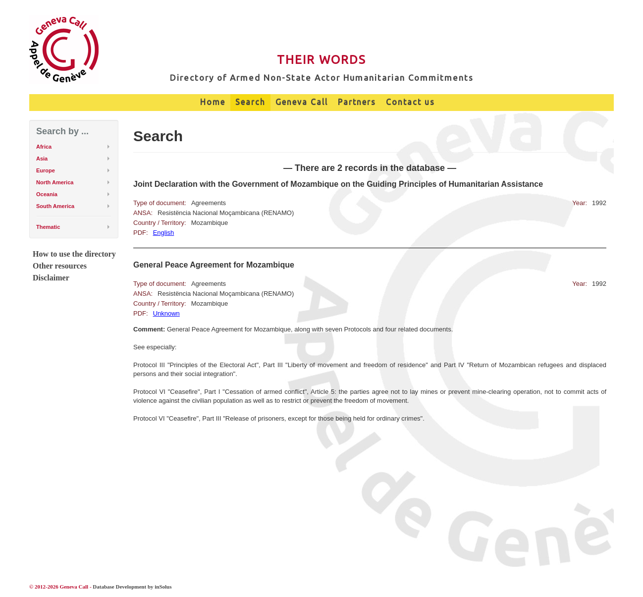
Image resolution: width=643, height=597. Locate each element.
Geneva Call (301, 102)
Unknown (166, 313)
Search (250, 102)
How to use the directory (74, 254)
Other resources (60, 266)
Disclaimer (51, 277)
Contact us (410, 102)
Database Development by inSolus (132, 587)
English (163, 232)
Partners (357, 102)
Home (212, 102)
